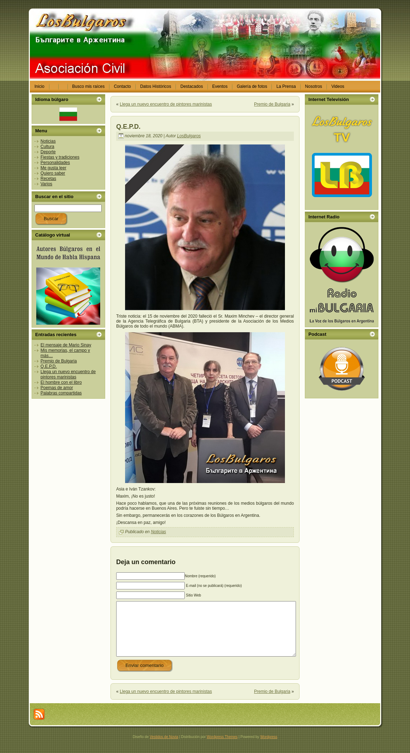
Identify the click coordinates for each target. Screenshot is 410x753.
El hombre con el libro (61, 382)
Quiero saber (53, 173)
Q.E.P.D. (49, 366)
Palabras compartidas (61, 393)
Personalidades (55, 162)
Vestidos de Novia (164, 747)
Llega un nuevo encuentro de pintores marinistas (68, 374)
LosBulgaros (189, 135)
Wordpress (268, 747)
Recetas (48, 178)
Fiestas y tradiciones (60, 157)
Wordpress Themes (222, 747)
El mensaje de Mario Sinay (66, 345)
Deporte (48, 151)
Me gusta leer (53, 167)
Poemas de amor (57, 387)
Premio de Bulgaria (59, 361)
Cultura (47, 146)
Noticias (48, 141)
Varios (46, 183)
